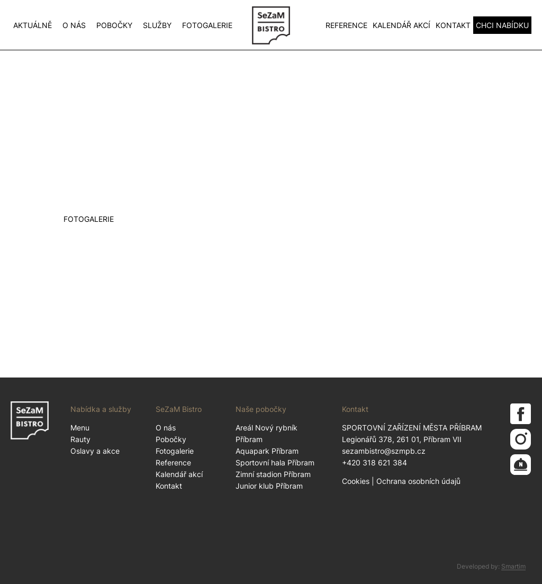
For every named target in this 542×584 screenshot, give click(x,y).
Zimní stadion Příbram (273, 474)
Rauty (80, 439)
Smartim (513, 566)
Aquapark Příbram (267, 450)
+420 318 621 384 (374, 462)
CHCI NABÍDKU (502, 25)
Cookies (355, 481)
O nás (74, 25)
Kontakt (453, 25)
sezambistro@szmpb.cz (384, 450)
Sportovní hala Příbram (275, 462)
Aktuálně (32, 25)
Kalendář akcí (401, 25)
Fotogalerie (207, 25)
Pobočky (114, 25)
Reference (346, 25)
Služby (157, 25)
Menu (79, 427)
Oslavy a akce (95, 450)
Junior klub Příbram (269, 485)
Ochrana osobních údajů (418, 481)
